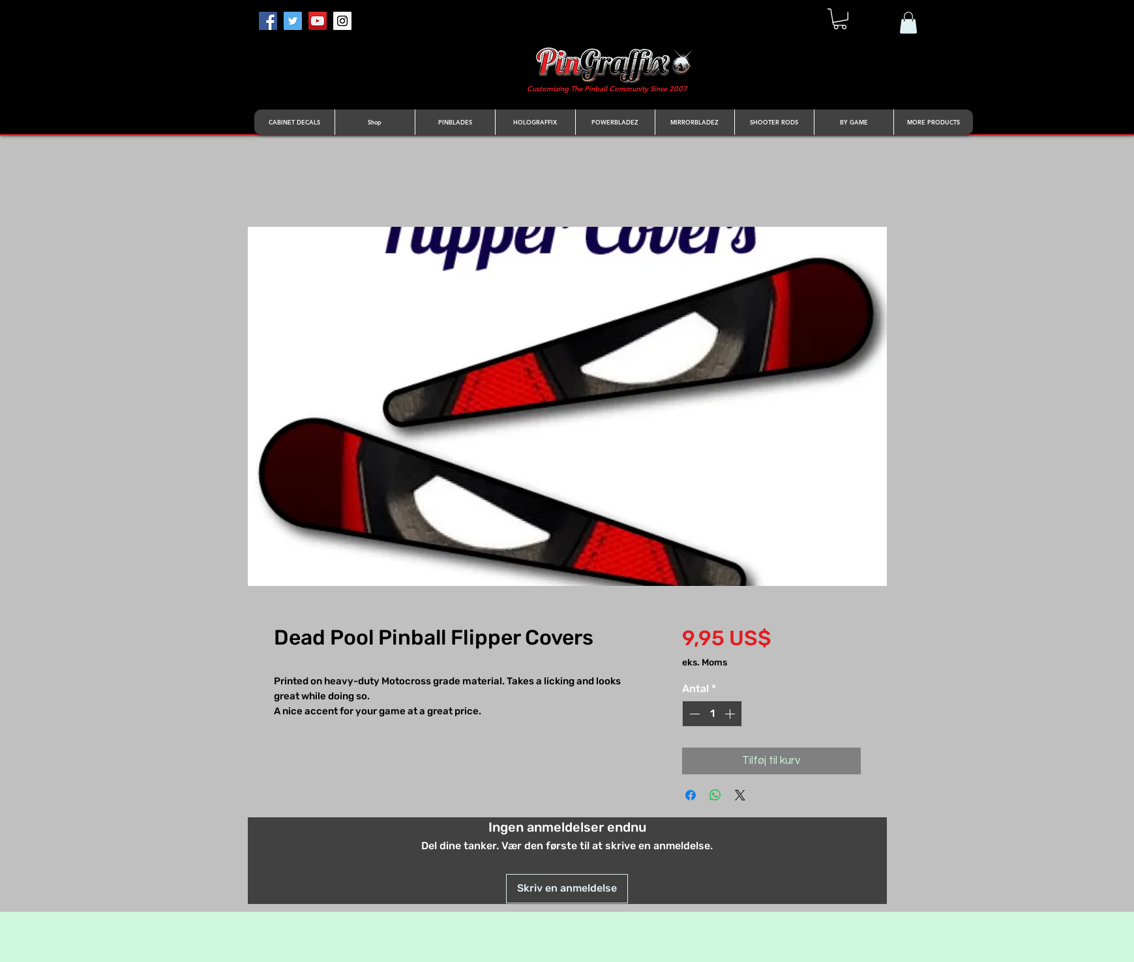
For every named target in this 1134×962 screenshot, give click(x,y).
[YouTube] (317, 21)
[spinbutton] (712, 713)
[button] (840, 18)
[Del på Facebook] (690, 795)
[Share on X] (740, 795)
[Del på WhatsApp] (715, 795)
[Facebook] (268, 21)
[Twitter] (293, 21)
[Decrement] (693, 713)
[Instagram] (342, 21)
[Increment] (731, 713)
